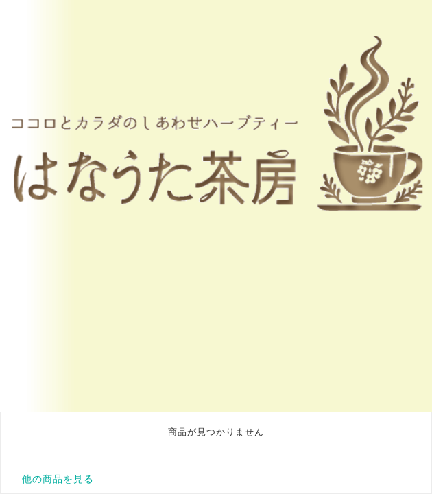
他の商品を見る (58, 478)
